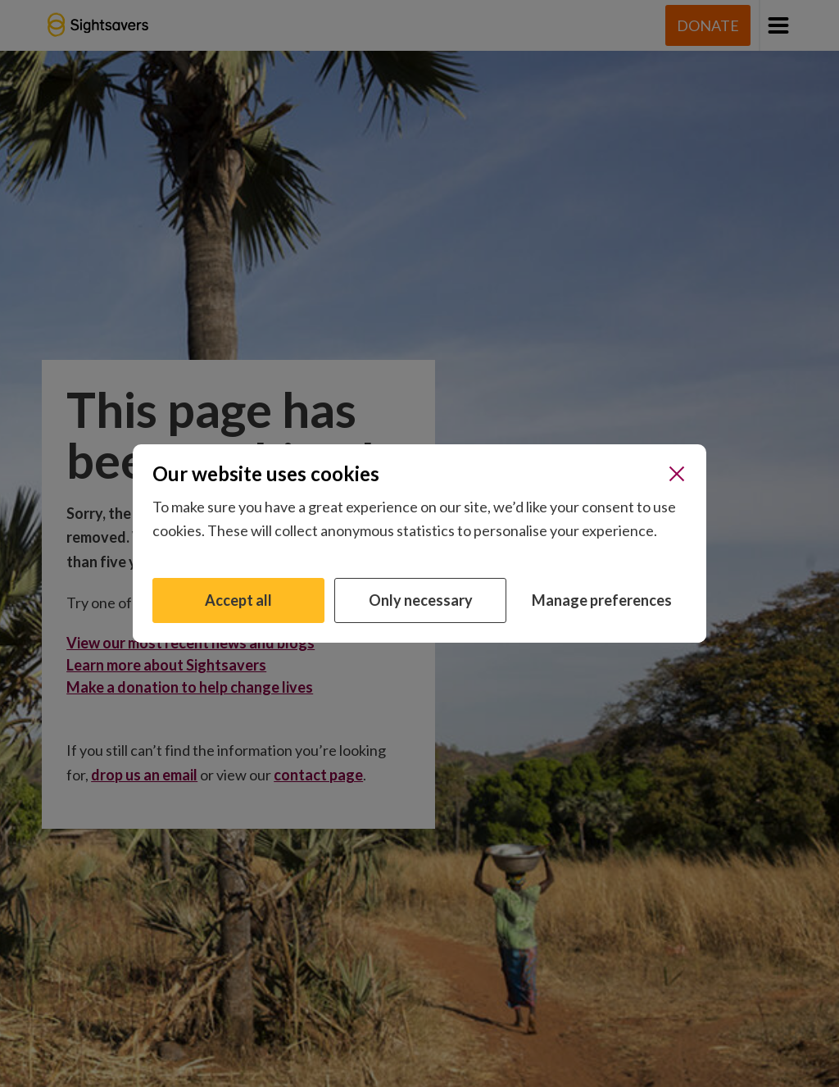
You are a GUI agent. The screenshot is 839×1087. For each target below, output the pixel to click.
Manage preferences (602, 600)
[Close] (677, 474)
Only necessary (421, 600)
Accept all (238, 600)
